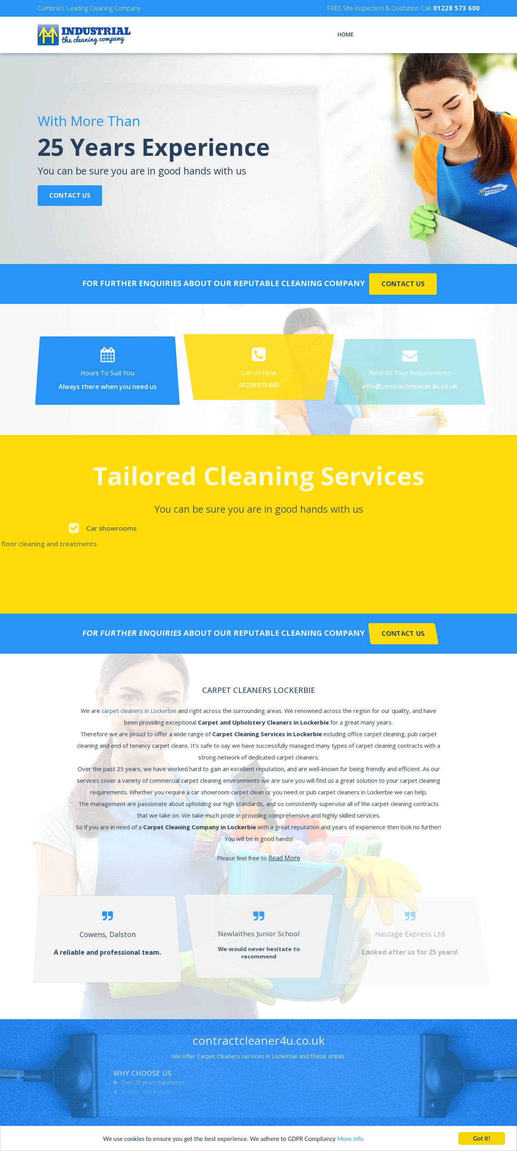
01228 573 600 (456, 8)
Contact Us (69, 196)
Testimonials (421, 34)
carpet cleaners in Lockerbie (139, 710)
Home (345, 34)
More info (350, 1139)
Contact (466, 34)
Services (377, 34)
